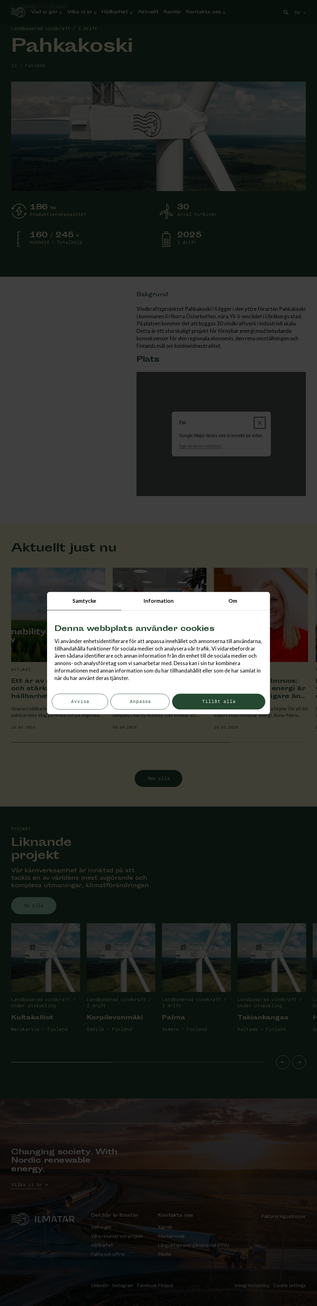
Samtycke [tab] (84, 600)
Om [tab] (232, 600)
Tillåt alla (219, 701)
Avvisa (80, 701)
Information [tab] (158, 600)
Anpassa (140, 701)
